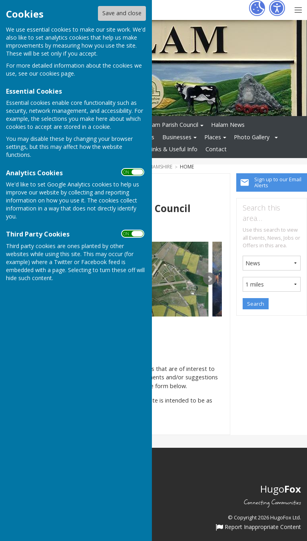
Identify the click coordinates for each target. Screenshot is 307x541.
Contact (216, 149)
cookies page (57, 73)
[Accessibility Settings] (277, 8)
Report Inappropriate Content (258, 527)
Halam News (228, 124)
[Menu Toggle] (298, 9)
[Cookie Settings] (257, 8)
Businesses (176, 137)
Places (212, 137)
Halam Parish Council (170, 124)
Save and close (122, 13)
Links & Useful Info (172, 149)
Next (209, 279)
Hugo (280, 488)
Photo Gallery (251, 137)
